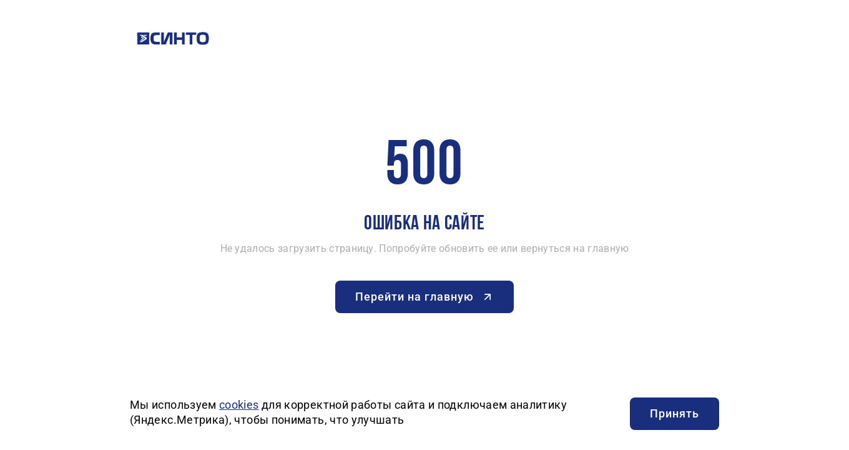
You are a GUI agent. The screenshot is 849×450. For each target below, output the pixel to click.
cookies (239, 404)
